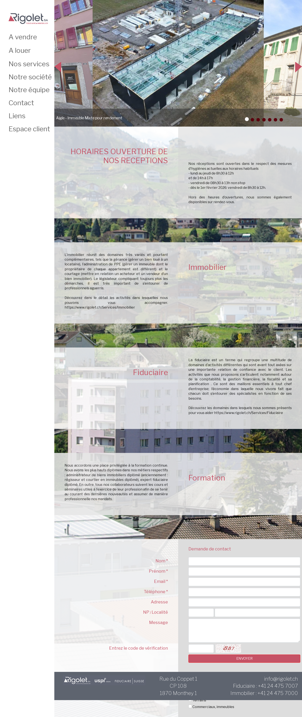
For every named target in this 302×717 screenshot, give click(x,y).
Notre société (30, 77)
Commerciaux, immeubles (213, 707)
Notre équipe (29, 90)
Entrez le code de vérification (138, 648)
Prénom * (158, 571)
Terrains (199, 700)
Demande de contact (209, 548)
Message (158, 622)
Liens (17, 116)
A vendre (23, 37)
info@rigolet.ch (281, 679)
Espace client (29, 129)
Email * (161, 581)
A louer (20, 50)
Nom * (161, 560)
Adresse (159, 602)
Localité (160, 612)
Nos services (29, 64)
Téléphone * (156, 591)
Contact (21, 103)
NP (146, 612)
